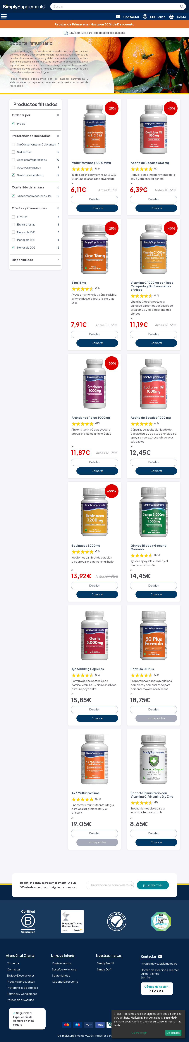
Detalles (94, 199)
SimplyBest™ (105, 963)
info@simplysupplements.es (159, 963)
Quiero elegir (139, 1032)
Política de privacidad (20, 999)
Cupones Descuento (65, 981)
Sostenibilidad (61, 975)
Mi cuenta (13, 963)
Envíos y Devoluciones (21, 975)
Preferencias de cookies (22, 987)
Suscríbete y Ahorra (64, 969)
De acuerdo (173, 1032)
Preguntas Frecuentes (21, 981)
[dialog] (148, 1024)
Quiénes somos (62, 963)
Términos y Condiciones (22, 993)
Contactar (13, 969)
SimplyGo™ (104, 969)
